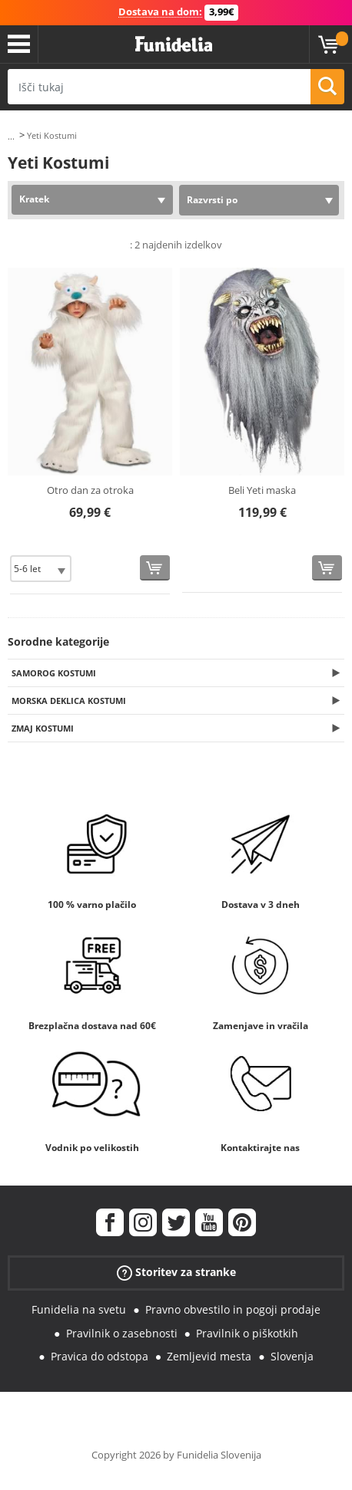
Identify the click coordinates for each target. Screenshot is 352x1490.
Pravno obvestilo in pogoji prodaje (232, 1309)
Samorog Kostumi (54, 673)
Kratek (34, 199)
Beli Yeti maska (262, 490)
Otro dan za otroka (90, 490)
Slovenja (292, 1356)
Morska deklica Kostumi (69, 700)
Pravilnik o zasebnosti (122, 1333)
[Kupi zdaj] (155, 568)
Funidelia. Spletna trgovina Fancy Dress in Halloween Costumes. (173, 44)
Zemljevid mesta (209, 1356)
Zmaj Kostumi (43, 728)
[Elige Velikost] (40, 568)
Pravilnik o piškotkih (247, 1333)
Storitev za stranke (176, 1273)
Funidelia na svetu (79, 1309)
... (11, 136)
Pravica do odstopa (99, 1356)
